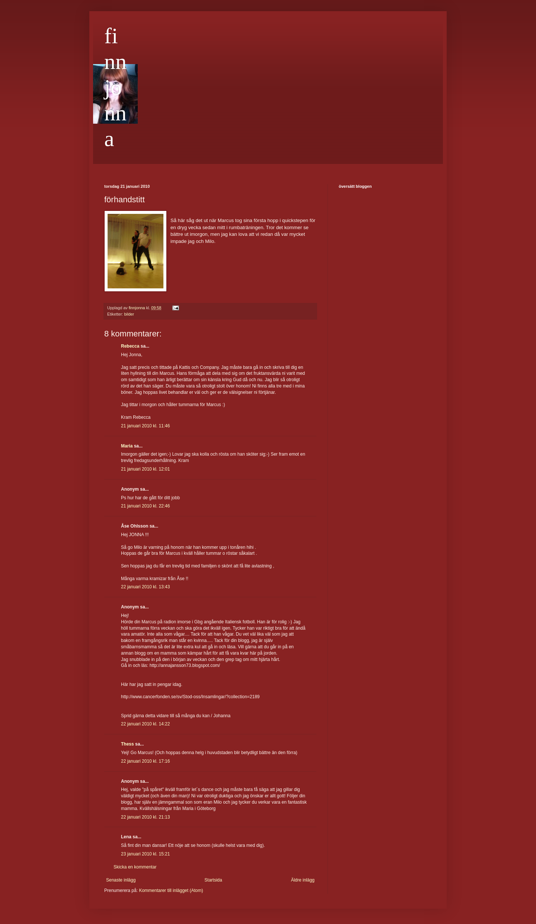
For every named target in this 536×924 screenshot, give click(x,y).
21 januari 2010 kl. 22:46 (145, 506)
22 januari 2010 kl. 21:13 (145, 817)
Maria (127, 446)
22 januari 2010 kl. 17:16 (145, 761)
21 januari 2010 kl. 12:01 (145, 469)
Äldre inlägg (303, 880)
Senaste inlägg (120, 880)
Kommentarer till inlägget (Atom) (171, 890)
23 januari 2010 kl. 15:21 (145, 854)
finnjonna (115, 87)
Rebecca (130, 346)
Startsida (213, 880)
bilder (129, 314)
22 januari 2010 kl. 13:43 (145, 586)
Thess (127, 744)
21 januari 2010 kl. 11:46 (145, 425)
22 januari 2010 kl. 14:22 (145, 724)
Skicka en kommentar (135, 867)
